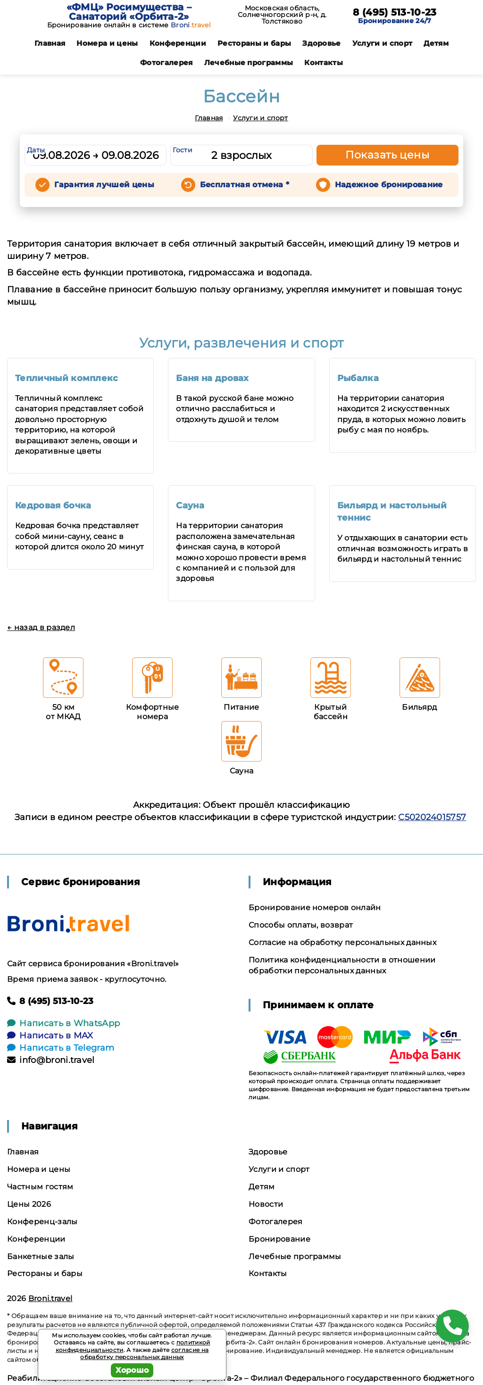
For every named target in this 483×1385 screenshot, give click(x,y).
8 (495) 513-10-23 (394, 12)
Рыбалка (358, 378)
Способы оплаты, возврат (301, 925)
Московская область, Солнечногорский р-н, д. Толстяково (282, 15)
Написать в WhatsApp (63, 1023)
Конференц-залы (42, 1221)
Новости (266, 1204)
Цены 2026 (29, 1204)
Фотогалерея (166, 62)
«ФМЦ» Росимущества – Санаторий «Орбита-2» (129, 11)
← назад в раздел (41, 627)
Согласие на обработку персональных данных (342, 942)
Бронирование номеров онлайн (315, 907)
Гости (182, 150)
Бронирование (279, 1239)
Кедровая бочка (53, 505)
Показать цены (387, 155)
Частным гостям (40, 1186)
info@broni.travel (51, 1060)
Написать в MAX (50, 1035)
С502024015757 (432, 817)
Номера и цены (107, 43)
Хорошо (132, 1370)
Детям (436, 43)
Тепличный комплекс (66, 378)
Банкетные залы (40, 1256)
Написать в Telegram (60, 1048)
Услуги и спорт (382, 43)
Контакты (323, 62)
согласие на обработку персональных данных (144, 1353)
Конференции (178, 43)
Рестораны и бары (254, 43)
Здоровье (321, 43)
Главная (49, 43)
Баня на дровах (212, 378)
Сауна (190, 505)
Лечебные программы (248, 62)
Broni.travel (50, 1298)
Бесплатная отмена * (244, 184)
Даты (36, 150)
